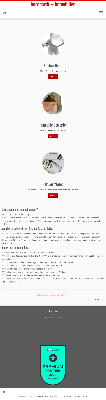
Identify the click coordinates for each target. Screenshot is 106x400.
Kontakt (96, 299)
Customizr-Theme (80, 396)
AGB (53, 314)
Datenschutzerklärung (53, 318)
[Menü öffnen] (101, 13)
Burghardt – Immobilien (53, 4)
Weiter (53, 76)
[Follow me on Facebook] (5, 13)
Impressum (53, 311)
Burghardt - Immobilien (35, 396)
